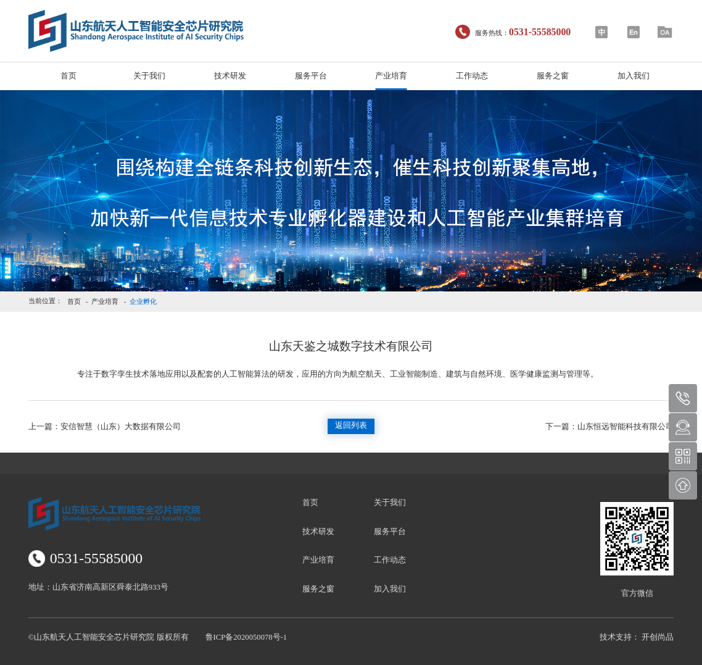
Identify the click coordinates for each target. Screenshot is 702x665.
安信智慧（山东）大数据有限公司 (104, 426)
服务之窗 (553, 76)
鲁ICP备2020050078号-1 (246, 637)
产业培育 (391, 76)
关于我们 (149, 76)
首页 (68, 76)
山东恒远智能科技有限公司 (609, 426)
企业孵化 (143, 301)
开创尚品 (658, 637)
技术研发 (230, 76)
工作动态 (472, 76)
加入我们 (633, 76)
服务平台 (311, 76)
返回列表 (351, 425)
